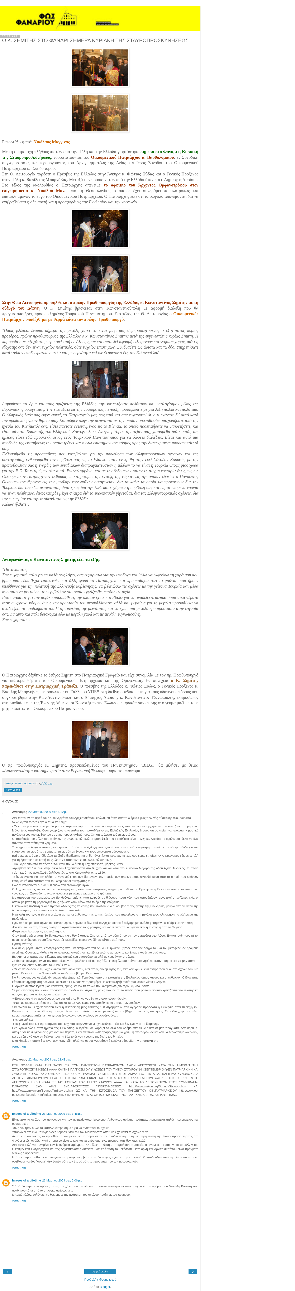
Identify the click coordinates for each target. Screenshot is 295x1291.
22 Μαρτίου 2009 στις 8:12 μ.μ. (48, 812)
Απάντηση (19, 1046)
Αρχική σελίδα (100, 1271)
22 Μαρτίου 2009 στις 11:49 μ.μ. (49, 1059)
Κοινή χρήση (13, 789)
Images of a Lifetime (26, 1113)
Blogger (105, 1286)
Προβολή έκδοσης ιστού (100, 1279)
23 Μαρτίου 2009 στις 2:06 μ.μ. (62, 1180)
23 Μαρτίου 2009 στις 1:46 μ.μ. (62, 1113)
